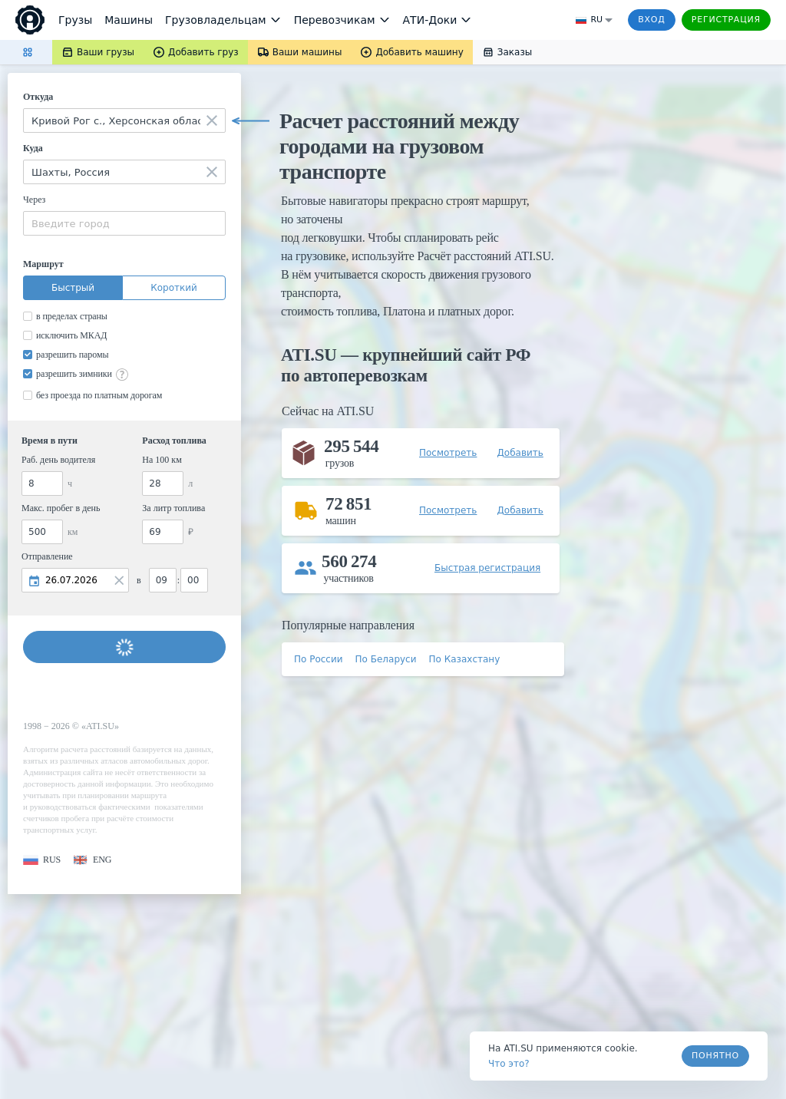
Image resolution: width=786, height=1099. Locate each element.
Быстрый (72, 287)
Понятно (715, 1056)
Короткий (173, 287)
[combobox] (124, 120)
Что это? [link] (509, 1063)
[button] (42, 860)
